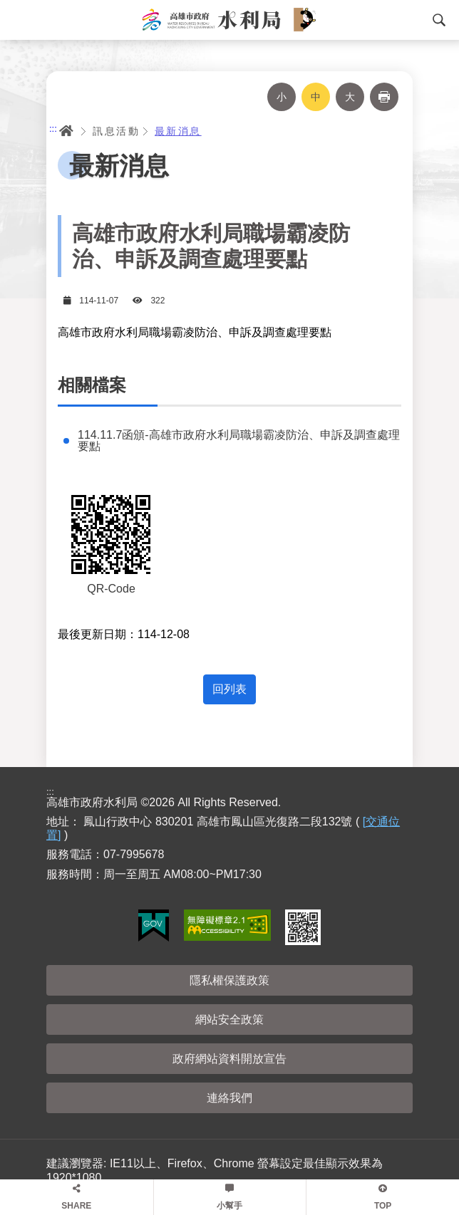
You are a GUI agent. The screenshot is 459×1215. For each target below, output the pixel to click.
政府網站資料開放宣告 (229, 1059)
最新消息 (178, 131)
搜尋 (439, 20)
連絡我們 (229, 1098)
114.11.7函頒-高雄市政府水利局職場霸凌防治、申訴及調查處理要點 (239, 440)
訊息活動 (116, 131)
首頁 (66, 131)
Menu (18, 20)
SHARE (76, 1206)
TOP (382, 1206)
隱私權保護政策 (229, 980)
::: (53, 128)
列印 (384, 97)
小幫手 (229, 1206)
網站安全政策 (229, 1019)
